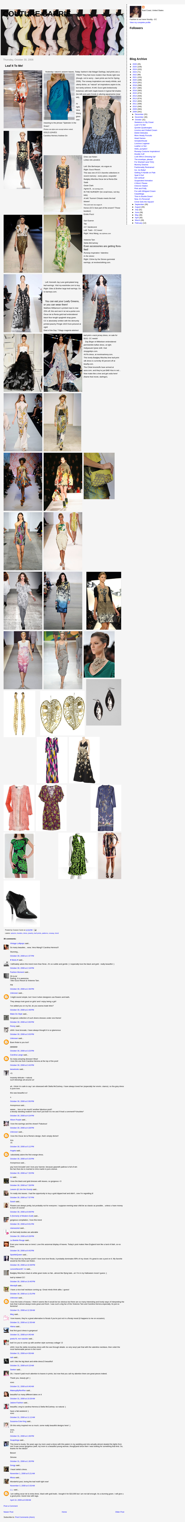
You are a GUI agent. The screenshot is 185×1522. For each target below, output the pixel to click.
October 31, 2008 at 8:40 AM (22, 1386)
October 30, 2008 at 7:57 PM (22, 1197)
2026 (135, 64)
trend (57, 933)
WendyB (13, 1285)
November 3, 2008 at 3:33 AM (22, 1486)
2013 (135, 98)
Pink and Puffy (140, 188)
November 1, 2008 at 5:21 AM (22, 1473)
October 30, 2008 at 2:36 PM (22, 989)
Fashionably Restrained (144, 167)
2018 (135, 85)
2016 (135, 90)
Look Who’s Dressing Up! (145, 157)
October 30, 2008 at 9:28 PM (22, 1236)
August (138, 207)
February (139, 223)
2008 (135, 112)
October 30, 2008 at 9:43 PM (22, 1250)
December (139, 114)
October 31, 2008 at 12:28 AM (22, 1310)
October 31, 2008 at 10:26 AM (22, 1399)
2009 (135, 109)
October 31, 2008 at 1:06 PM (22, 1436)
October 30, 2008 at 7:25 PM (22, 1173)
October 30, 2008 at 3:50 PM (22, 1101)
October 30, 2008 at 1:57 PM (22, 956)
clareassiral (15, 1228)
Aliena (12, 1326)
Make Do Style (16, 1014)
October (138, 120)
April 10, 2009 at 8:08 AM (20, 1500)
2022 (135, 75)
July (137, 210)
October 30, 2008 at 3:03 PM (22, 1034)
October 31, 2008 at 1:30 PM (22, 1461)
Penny (12, 1026)
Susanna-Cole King (18, 1421)
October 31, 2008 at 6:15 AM (22, 1365)
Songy (12, 1465)
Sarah (12, 1201)
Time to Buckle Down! (143, 196)
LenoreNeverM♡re (18, 1269)
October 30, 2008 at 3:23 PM (22, 1051)
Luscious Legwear (142, 143)
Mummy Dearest (141, 165)
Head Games (140, 138)
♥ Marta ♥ (14, 960)
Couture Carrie (37, 14)
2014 (135, 96)
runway (51, 933)
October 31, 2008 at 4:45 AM (22, 1335)
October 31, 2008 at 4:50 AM (22, 1353)
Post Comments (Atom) (25, 1517)
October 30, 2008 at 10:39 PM (22, 1265)
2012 (135, 101)
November (139, 117)
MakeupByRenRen (18, 1390)
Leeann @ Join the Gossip (21, 1189)
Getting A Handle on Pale (144, 173)
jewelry (30, 933)
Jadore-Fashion (16, 1403)
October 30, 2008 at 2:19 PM (22, 968)
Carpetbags (139, 194)
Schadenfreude (140, 141)
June (137, 212)
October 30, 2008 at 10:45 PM (22, 1281)
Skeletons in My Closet (143, 122)
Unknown (14, 993)
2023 (135, 72)
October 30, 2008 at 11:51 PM (22, 1294)
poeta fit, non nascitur (19, 1339)
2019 (135, 82)
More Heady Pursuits (143, 135)
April (137, 217)
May (137, 215)
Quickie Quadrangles (143, 128)
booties (19, 933)
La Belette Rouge (17, 1240)
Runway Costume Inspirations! (147, 151)
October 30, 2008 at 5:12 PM (22, 1146)
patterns (45, 933)
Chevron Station (141, 186)
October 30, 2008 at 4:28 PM (22, 1128)
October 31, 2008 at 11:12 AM (22, 1417)
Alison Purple (15, 1120)
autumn (13, 933)
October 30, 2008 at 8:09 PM (22, 1212)
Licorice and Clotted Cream (145, 130)
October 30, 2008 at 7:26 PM (22, 1185)
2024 (135, 69)
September (140, 204)
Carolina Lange (16, 1055)
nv (11, 1177)
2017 (135, 88)
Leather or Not (140, 146)
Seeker (13, 1369)
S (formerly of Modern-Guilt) (21, 1216)
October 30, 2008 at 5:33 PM (22, 1159)
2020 (135, 80)
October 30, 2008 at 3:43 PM (22, 1065)
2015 (135, 93)
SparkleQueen (16, 1255)
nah (11, 1357)
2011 (135, 104)
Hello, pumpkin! (140, 149)
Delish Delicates (141, 133)
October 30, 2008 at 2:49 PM (22, 1010)
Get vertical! (139, 178)
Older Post (119, 1512)
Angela (13, 1151)
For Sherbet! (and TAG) (144, 162)
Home (64, 1512)
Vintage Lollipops (17, 943)
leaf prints (37, 933)
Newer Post (8, 1512)
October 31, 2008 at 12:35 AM (22, 1322)
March (138, 220)
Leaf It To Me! (140, 125)
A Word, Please (140, 183)
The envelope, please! (143, 159)
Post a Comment (11, 1506)
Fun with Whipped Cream (145, 191)
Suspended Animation (143, 180)
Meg (12, 1314)
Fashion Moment (17, 972)
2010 (135, 106)
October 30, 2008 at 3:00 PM (22, 1022)
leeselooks (14, 1069)
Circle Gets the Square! (144, 202)
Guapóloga (14, 1440)
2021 (135, 77)
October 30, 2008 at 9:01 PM (22, 1224)
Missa (12, 1477)
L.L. (11, 1490)
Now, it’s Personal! (142, 199)
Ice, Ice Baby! (140, 170)
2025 (135, 67)
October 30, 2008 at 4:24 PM (22, 1116)
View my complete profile (140, 22)
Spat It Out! (139, 175)
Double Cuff (139, 154)
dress (25, 933)
